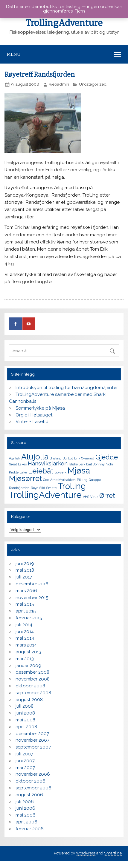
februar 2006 (30, 828)
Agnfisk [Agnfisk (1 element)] (14, 458)
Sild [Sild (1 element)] (42, 488)
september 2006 (33, 788)
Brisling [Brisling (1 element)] (55, 458)
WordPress (85, 853)
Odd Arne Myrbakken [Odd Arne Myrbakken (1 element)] (59, 480)
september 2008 (33, 692)
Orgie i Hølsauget (34, 415)
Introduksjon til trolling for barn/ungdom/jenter (67, 387)
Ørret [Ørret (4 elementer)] (107, 495)
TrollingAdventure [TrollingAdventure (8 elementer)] (45, 495)
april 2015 (26, 611)
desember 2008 (32, 672)
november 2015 (32, 597)
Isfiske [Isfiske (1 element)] (73, 464)
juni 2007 (25, 760)
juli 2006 (25, 801)
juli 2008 (24, 706)
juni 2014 (25, 631)
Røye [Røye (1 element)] (34, 488)
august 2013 (28, 652)
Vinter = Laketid (32, 421)
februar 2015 (29, 618)
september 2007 (33, 747)
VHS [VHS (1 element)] (86, 497)
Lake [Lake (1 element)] (23, 472)
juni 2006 (25, 808)
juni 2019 (25, 563)
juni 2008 (25, 713)
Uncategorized (92, 84)
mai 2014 (25, 638)
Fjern (80, 11)
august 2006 (29, 794)
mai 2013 (25, 658)
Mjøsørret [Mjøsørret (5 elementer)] (25, 478)
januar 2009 (28, 665)
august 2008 (29, 699)
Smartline (113, 853)
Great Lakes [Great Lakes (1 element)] (18, 464)
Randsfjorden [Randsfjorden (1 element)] (19, 488)
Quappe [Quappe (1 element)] (95, 480)
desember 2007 (32, 733)
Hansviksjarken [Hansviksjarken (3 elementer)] (48, 463)
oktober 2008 (30, 686)
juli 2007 (24, 754)
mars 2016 (26, 590)
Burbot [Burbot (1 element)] (68, 458)
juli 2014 (24, 624)
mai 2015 (25, 604)
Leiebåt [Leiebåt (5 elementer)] (40, 471)
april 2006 (26, 822)
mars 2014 (26, 645)
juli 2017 (24, 577)
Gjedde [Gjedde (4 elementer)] (106, 457)
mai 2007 (25, 767)
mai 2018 (25, 570)
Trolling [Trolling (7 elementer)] (72, 486)
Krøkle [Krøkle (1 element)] (14, 472)
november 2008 (33, 679)
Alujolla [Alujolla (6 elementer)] (34, 456)
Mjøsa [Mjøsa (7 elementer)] (79, 471)
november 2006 (33, 774)
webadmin (59, 84)
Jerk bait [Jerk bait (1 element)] (85, 464)
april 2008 (26, 726)
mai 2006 (26, 815)
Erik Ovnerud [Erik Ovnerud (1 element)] (84, 458)
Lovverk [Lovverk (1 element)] (60, 472)
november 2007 (32, 740)
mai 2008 (25, 720)
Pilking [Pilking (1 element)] (82, 480)
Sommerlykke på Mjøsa (40, 408)
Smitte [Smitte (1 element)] (51, 488)
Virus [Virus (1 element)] (94, 497)
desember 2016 (32, 584)
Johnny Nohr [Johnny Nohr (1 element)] (103, 464)
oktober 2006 (30, 781)
